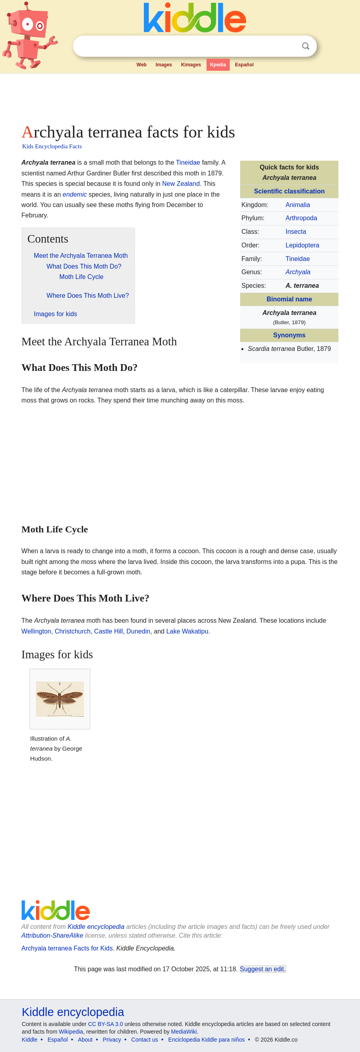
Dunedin (139, 631)
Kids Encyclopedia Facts (52, 146)
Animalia (298, 204)
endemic (75, 194)
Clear (289, 46)
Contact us (144, 1039)
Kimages (191, 65)
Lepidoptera (303, 245)
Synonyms (289, 335)
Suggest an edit (262, 969)
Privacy (112, 1039)
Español (244, 65)
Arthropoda (301, 218)
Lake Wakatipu (187, 631)
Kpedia (218, 65)
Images (163, 65)
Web (142, 65)
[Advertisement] (180, 96)
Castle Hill (108, 631)
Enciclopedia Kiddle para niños (206, 1039)
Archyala (298, 272)
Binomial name (289, 299)
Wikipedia (71, 1031)
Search (305, 46)
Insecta (296, 231)
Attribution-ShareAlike (53, 935)
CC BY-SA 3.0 (105, 1024)
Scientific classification (289, 191)
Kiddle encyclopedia (96, 926)
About (85, 1039)
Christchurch (73, 631)
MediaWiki (184, 1031)
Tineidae (298, 258)
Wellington (36, 631)
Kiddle (30, 1039)
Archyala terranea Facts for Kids (67, 948)
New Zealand (181, 183)
